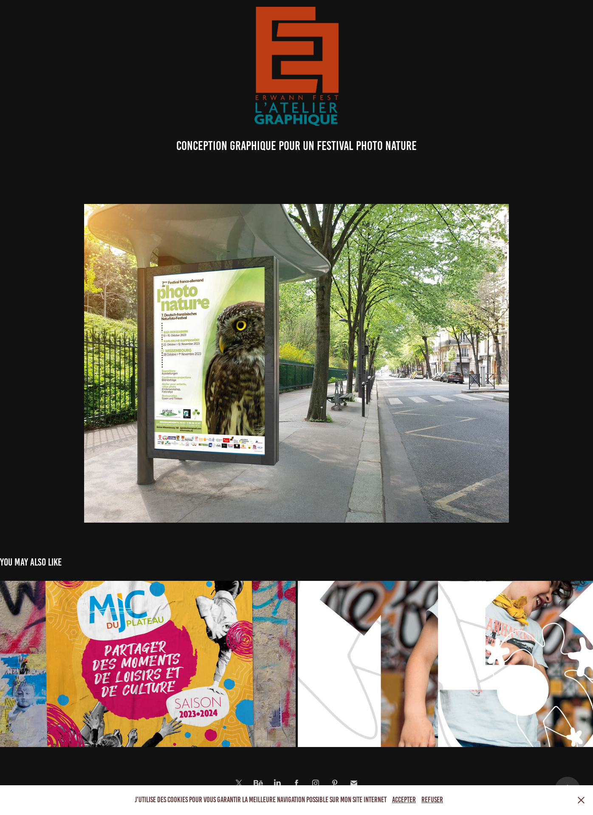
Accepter (404, 799)
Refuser (432, 799)
